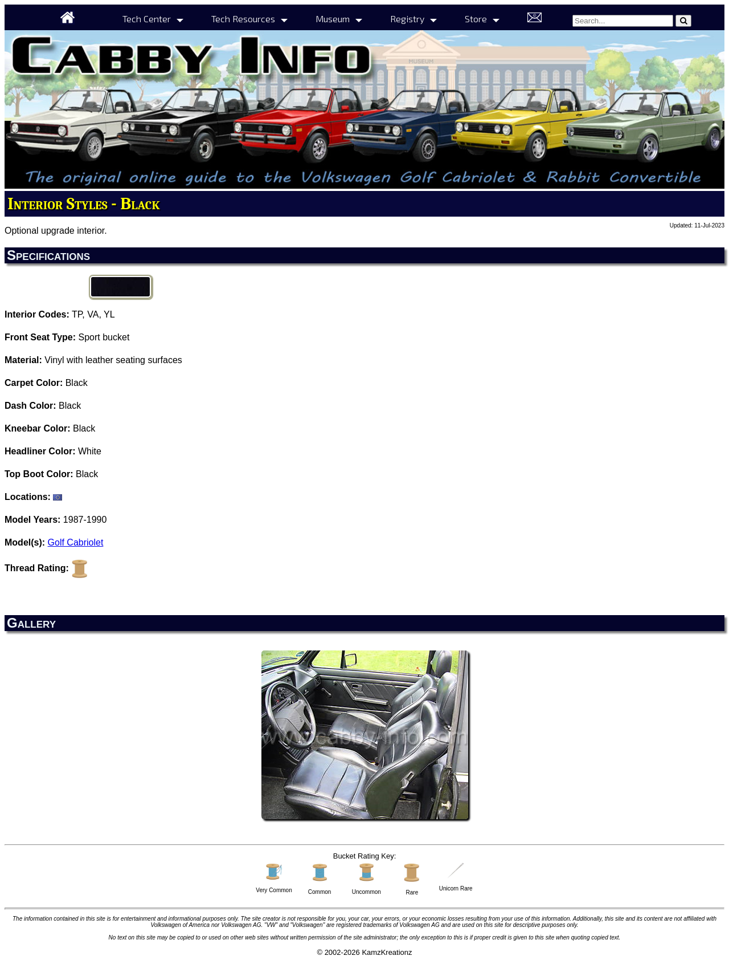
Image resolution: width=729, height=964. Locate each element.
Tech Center (146, 18)
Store (476, 18)
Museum (333, 18)
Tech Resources (243, 18)
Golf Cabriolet (76, 542)
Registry (407, 18)
